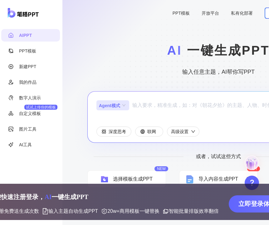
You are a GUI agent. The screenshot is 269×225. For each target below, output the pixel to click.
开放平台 (210, 13)
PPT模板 (181, 13)
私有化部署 (242, 13)
